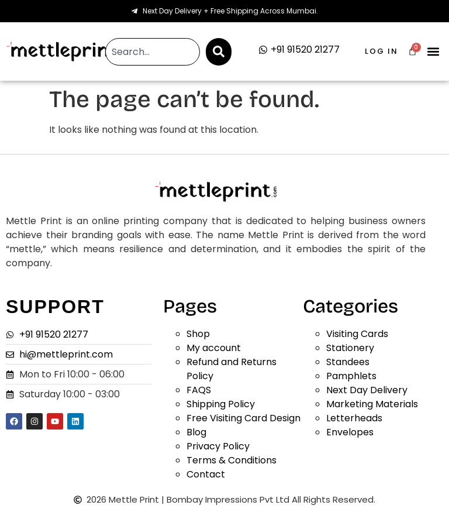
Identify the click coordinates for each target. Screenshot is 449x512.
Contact (205, 474)
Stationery (350, 348)
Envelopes (350, 432)
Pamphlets (351, 376)
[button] (433, 51)
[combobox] (152, 52)
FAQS (198, 390)
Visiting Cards (357, 334)
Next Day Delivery (366, 390)
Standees (347, 362)
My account (213, 348)
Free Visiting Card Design (243, 418)
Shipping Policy (220, 404)
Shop (198, 334)
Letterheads (354, 418)
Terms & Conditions (231, 460)
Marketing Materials (372, 404)
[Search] (219, 52)
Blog (196, 432)
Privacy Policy (218, 446)
